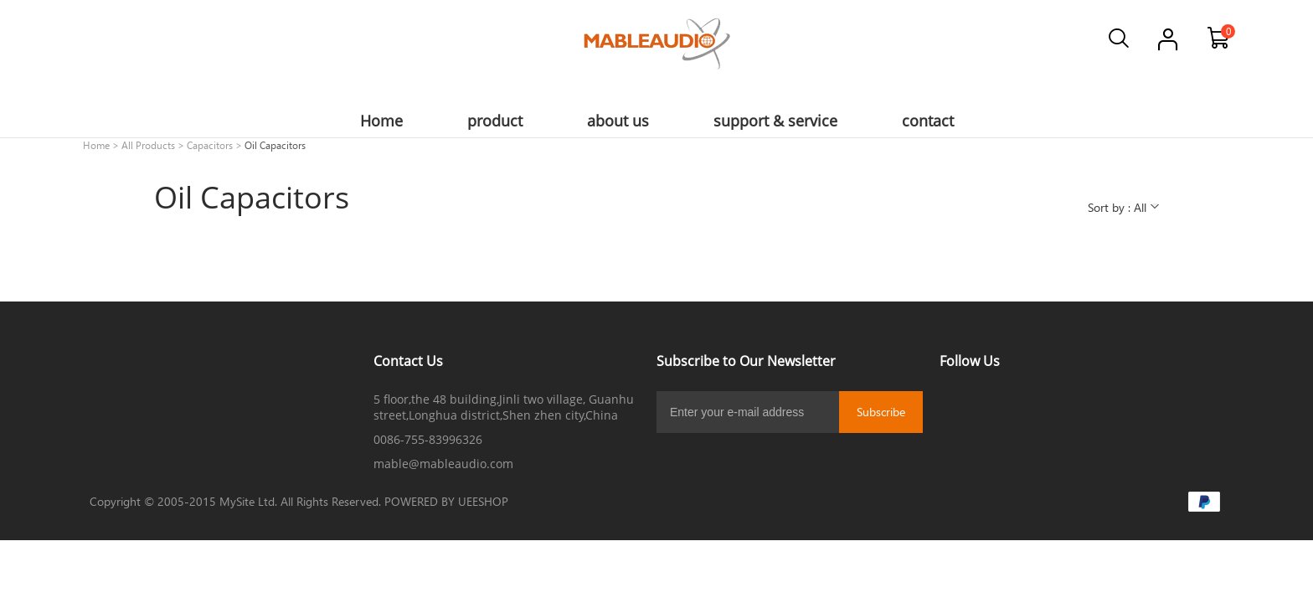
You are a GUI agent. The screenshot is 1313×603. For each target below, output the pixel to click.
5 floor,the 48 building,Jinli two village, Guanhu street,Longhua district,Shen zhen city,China (503, 407)
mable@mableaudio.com (443, 464)
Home (96, 145)
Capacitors (210, 145)
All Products (148, 145)
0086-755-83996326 (427, 439)
